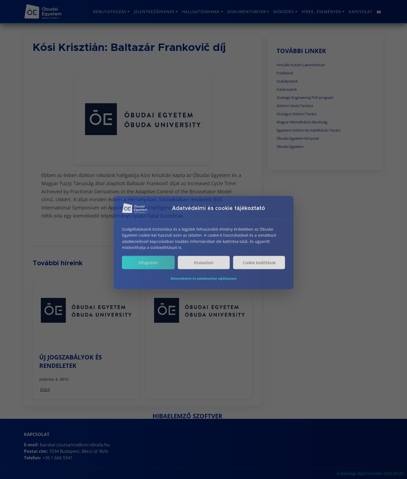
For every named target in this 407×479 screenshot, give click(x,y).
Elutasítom (203, 267)
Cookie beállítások (259, 267)
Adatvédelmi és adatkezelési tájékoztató (203, 283)
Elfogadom (148, 267)
